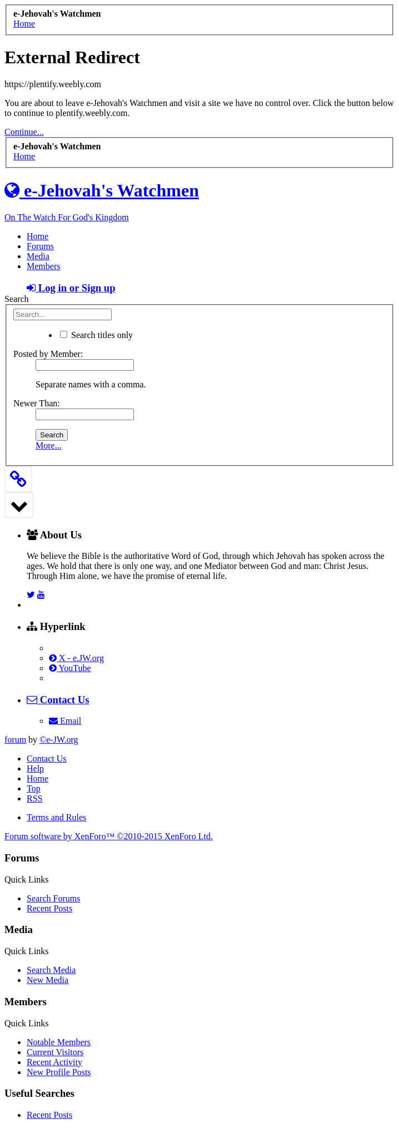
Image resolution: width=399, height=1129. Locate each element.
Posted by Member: (48, 354)
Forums (40, 246)
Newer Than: (36, 403)
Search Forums (53, 898)
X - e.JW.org (76, 658)
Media (38, 256)
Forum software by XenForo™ (108, 836)
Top (34, 788)
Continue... (24, 132)
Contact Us (47, 758)
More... (49, 445)
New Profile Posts (59, 1072)
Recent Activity (54, 1062)
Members (43, 266)
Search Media (51, 970)
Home (37, 236)
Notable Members (59, 1042)
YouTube (70, 668)
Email (65, 720)
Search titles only (96, 335)
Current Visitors (55, 1052)
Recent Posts (49, 908)
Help (35, 768)
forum (15, 739)
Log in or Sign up (71, 288)
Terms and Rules (56, 817)
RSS (34, 798)
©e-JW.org (58, 739)
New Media (47, 980)
